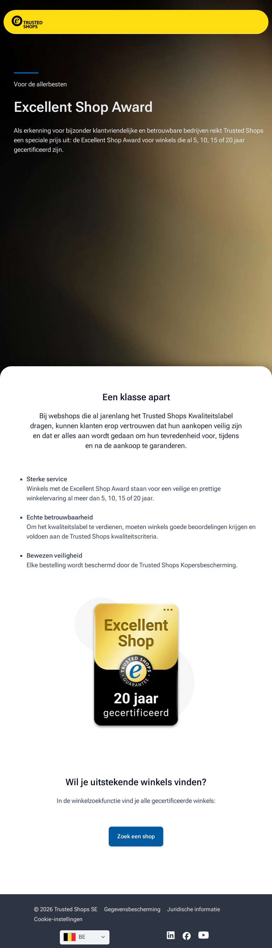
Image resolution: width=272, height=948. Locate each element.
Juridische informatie (193, 909)
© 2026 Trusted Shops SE (65, 909)
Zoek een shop (136, 836)
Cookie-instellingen (58, 919)
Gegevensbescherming (132, 909)
